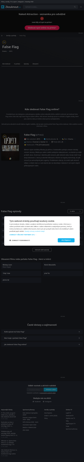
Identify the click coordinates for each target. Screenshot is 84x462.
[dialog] (42, 231)
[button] (42, 234)
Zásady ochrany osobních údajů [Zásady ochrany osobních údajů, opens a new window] (34, 231)
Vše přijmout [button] (66, 240)
